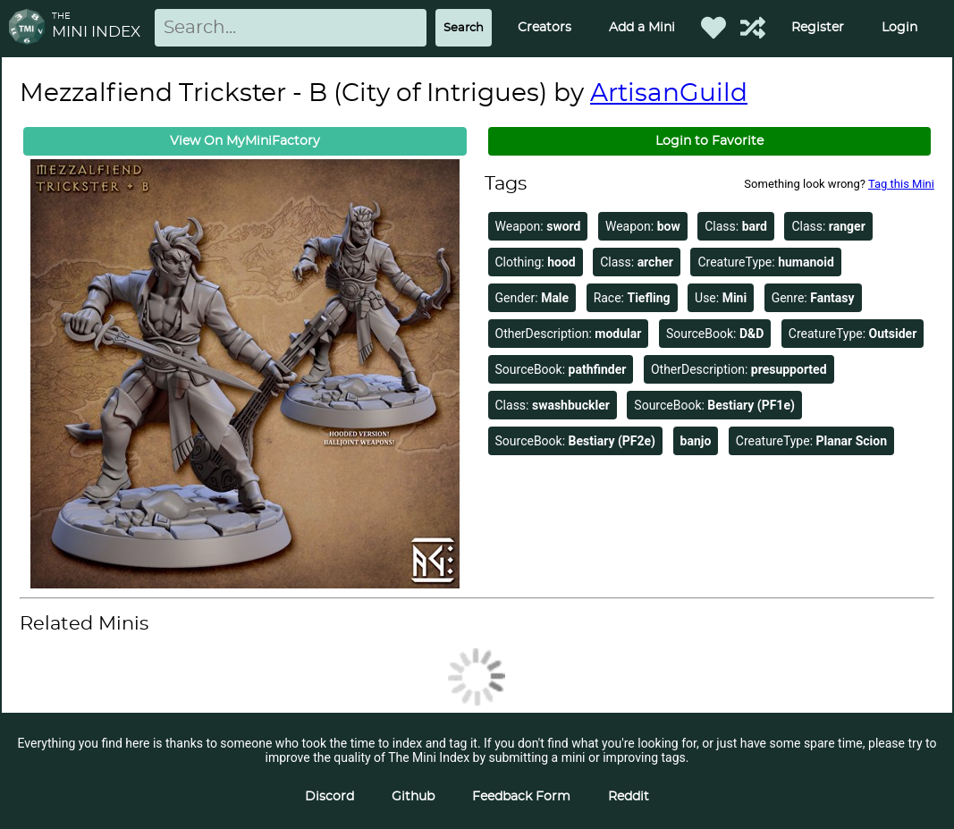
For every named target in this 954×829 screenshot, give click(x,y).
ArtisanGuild (668, 93)
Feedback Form (521, 797)
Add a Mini (642, 27)
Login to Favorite (709, 141)
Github (413, 797)
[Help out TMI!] (752, 27)
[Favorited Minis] (713, 27)
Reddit (628, 797)
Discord (329, 797)
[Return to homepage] (30, 28)
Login (899, 27)
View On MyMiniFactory (245, 141)
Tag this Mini (901, 183)
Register (817, 27)
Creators (544, 27)
